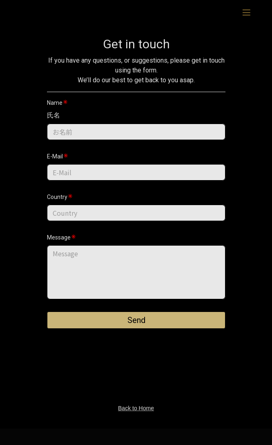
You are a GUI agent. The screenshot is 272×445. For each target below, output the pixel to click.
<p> (136, 217)
